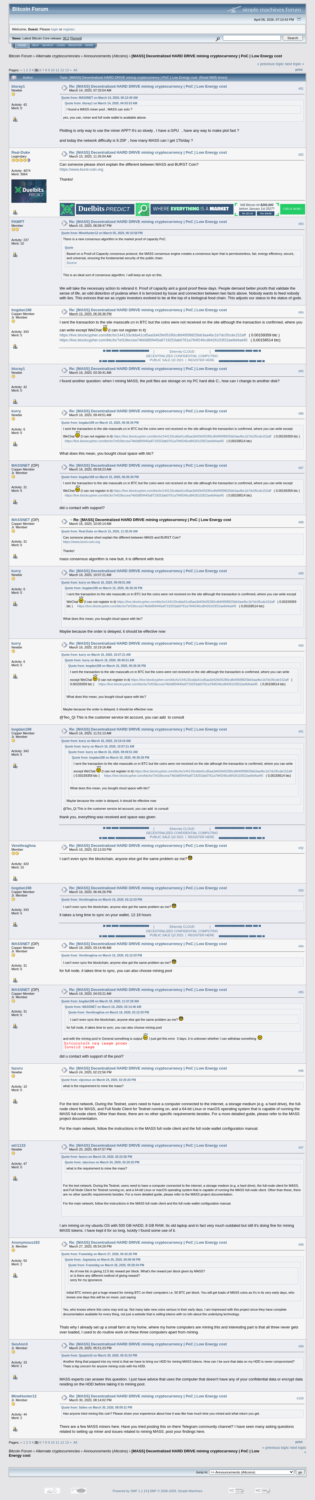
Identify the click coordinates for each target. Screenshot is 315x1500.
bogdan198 (21, 310)
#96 (301, 1070)
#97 (301, 1148)
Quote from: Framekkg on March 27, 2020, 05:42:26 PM (99, 1254)
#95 (301, 992)
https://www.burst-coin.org (81, 169)
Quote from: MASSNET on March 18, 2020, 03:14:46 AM (103, 1006)
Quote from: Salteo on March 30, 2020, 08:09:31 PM (96, 1407)
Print (298, 69)
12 (62, 70)
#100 (300, 1398)
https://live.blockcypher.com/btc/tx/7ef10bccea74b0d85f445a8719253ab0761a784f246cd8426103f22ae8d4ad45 (154, 340)
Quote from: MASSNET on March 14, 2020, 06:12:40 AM (99, 97)
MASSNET (20, 465)
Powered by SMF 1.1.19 (130, 1491)
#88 (301, 522)
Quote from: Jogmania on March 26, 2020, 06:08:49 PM (103, 1259)
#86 (301, 413)
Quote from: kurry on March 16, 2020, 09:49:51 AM (96, 582)
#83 (301, 224)
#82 (301, 154)
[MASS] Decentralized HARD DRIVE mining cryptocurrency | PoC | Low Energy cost (206, 56)
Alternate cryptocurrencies (58, 56)
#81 (301, 88)
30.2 (66, 38)
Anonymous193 (25, 1242)
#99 (301, 1346)
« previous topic (270, 64)
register (68, 29)
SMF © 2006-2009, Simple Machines (176, 1491)
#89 (301, 573)
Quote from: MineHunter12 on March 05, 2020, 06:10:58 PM (102, 233)
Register (75, 45)
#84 (301, 312)
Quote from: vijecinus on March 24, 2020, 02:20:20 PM (98, 1080)
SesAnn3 (19, 1344)
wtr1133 (18, 1145)
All (75, 70)
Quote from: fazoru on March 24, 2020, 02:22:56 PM (96, 1156)
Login (61, 45)
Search (47, 45)
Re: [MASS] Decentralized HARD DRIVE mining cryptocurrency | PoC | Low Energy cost (148, 86)
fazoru (17, 1068)
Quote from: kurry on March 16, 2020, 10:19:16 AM (96, 741)
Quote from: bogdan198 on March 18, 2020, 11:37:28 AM (100, 1001)
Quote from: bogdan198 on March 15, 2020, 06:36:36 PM (100, 422)
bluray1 (18, 86)
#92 (301, 848)
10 (53, 70)
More (89, 45)
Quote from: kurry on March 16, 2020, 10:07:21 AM (96, 654)
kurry (16, 411)
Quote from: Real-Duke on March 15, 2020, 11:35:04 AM (99, 531)
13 (67, 70)
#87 (301, 468)
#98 (301, 1245)
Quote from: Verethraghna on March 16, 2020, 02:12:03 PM (101, 899)
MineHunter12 (24, 1396)
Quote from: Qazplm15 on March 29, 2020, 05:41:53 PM (99, 1355)
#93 (301, 890)
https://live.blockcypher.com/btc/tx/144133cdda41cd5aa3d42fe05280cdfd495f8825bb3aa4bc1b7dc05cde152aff (153, 335)
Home (22, 45)
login (54, 29)
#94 (301, 946)
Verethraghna (23, 845)
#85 (301, 371)
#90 (301, 645)
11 (57, 70)
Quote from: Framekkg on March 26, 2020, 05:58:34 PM (106, 1265)
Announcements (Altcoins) (106, 56)
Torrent (76, 38)
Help (35, 45)
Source (72, 262)
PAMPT (18, 221)
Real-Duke (20, 152)
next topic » (294, 64)
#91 (301, 731)
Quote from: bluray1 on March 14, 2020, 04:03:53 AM (101, 103)
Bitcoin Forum (20, 56)
